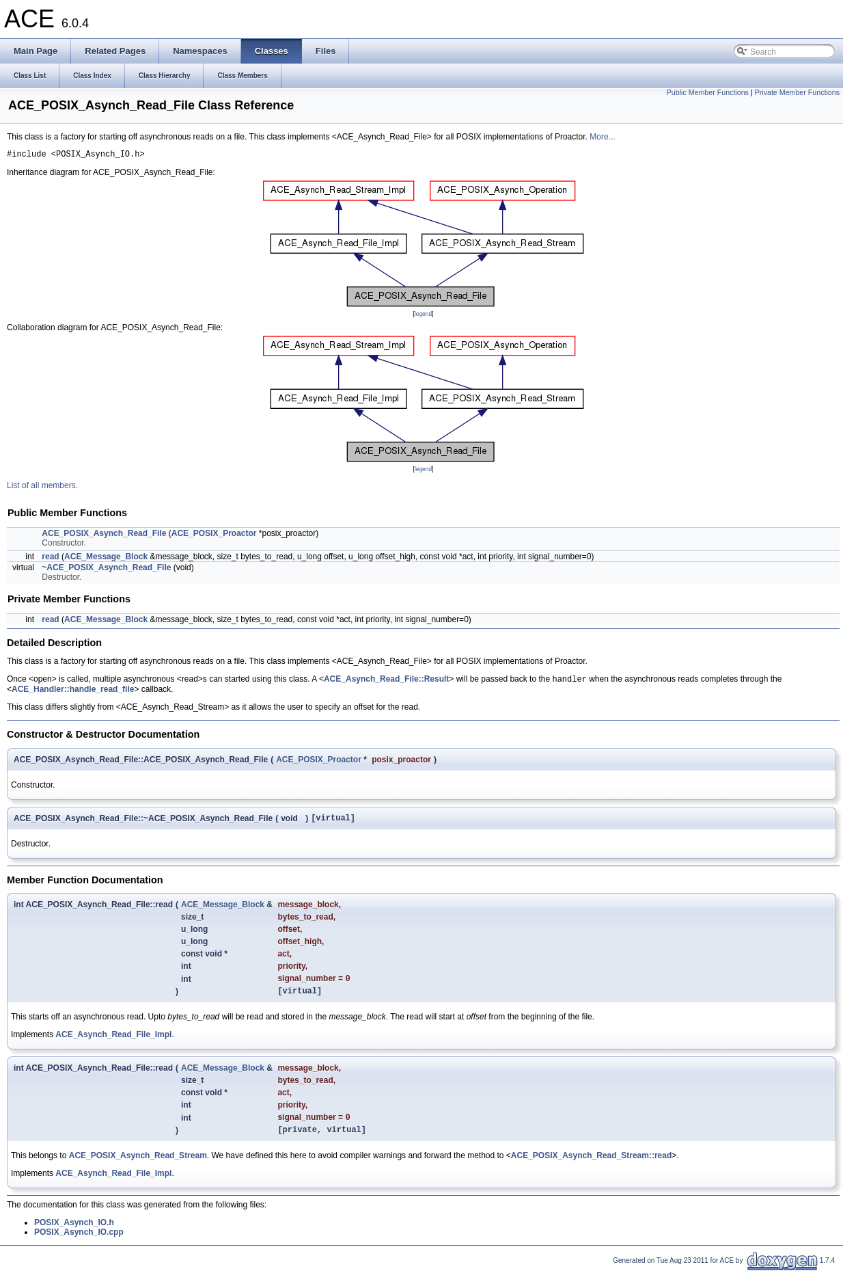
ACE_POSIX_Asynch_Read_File (104, 535)
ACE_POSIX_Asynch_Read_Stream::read (591, 1168)
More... (602, 137)
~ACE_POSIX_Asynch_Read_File (106, 569)
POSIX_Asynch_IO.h (74, 1235)
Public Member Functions (708, 92)
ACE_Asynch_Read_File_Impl (113, 1043)
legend (423, 315)
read (50, 558)
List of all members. (42, 487)
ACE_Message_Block (106, 558)
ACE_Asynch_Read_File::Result (386, 682)
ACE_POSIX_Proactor (214, 535)
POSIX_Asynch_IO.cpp (79, 1244)
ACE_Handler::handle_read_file (73, 692)
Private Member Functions (797, 92)
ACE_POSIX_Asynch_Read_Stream (138, 1168)
